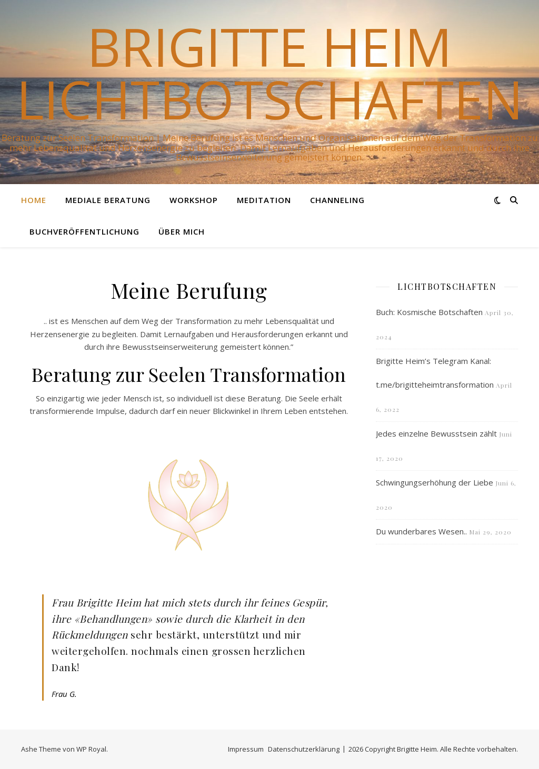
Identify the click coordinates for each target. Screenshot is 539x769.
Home (33, 200)
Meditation (264, 200)
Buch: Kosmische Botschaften (429, 312)
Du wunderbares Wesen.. (421, 531)
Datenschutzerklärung (304, 749)
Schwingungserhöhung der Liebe (434, 482)
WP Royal (91, 749)
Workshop (193, 200)
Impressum (246, 749)
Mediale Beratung (108, 200)
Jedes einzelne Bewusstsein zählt (436, 433)
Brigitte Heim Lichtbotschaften (269, 72)
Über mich (181, 231)
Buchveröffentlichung (84, 231)
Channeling (337, 200)
